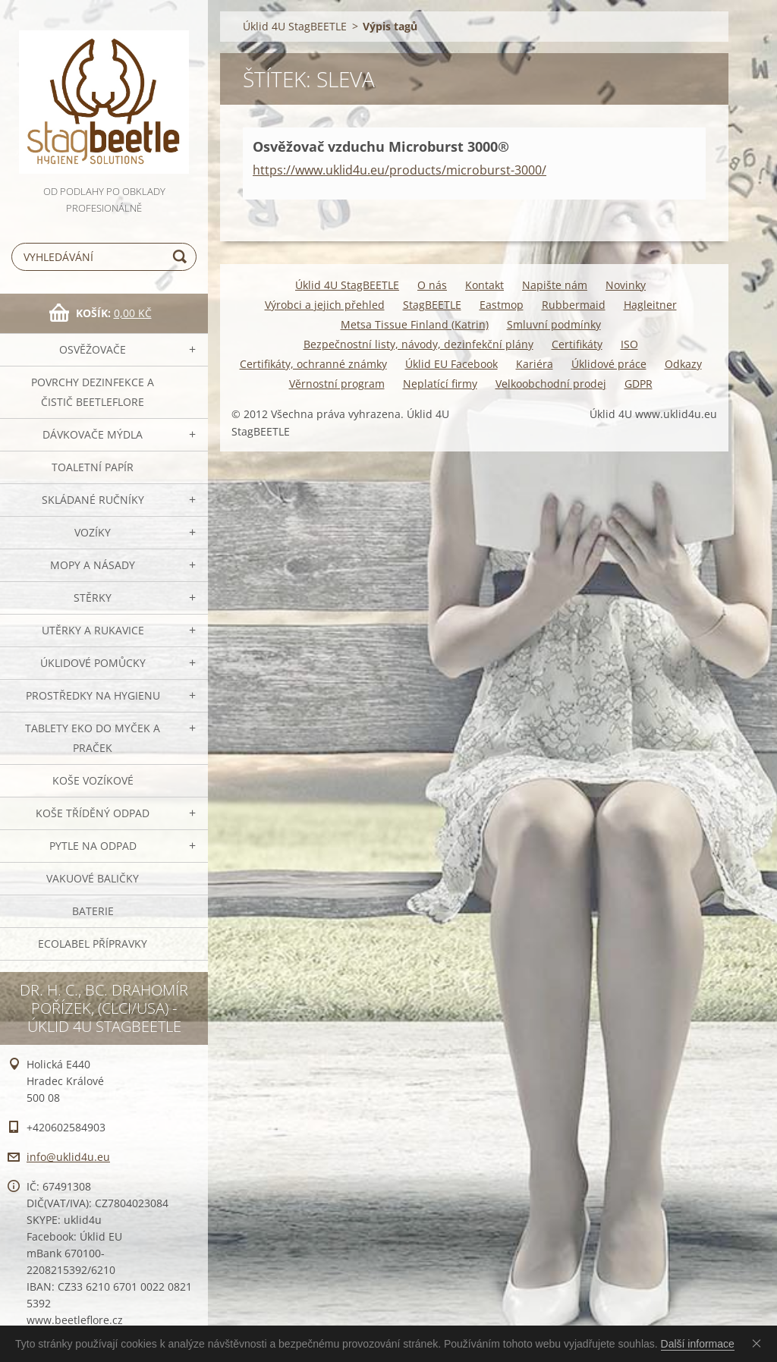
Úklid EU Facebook (451, 364)
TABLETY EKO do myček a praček (92, 738)
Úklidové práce (608, 364)
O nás (432, 285)
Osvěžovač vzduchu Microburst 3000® (381, 146)
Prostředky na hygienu (93, 695)
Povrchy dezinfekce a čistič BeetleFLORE (92, 392)
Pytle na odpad (93, 845)
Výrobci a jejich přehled (325, 304)
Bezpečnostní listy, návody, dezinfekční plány (418, 344)
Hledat (182, 256)
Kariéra (534, 364)
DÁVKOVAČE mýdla (92, 434)
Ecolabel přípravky (92, 943)
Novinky (626, 285)
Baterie (93, 911)
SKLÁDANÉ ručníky (93, 499)
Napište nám (554, 285)
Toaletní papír (93, 467)
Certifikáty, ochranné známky (313, 364)
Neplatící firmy (440, 383)
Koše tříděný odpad (92, 813)
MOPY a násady (92, 565)
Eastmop (502, 304)
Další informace (698, 1344)
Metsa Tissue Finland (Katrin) (415, 324)
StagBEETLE (432, 304)
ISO (629, 344)
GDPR (638, 383)
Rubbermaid (574, 304)
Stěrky (93, 597)
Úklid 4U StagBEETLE (295, 26)
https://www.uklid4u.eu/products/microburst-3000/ (399, 170)
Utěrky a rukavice (93, 630)
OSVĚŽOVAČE (92, 349)
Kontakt (484, 285)
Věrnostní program (337, 383)
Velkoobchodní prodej (550, 383)
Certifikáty (577, 344)
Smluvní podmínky (554, 324)
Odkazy (683, 364)
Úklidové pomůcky (93, 663)
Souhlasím (759, 1343)
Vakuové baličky (92, 878)
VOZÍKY (92, 532)
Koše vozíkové (93, 780)
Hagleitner (650, 304)
